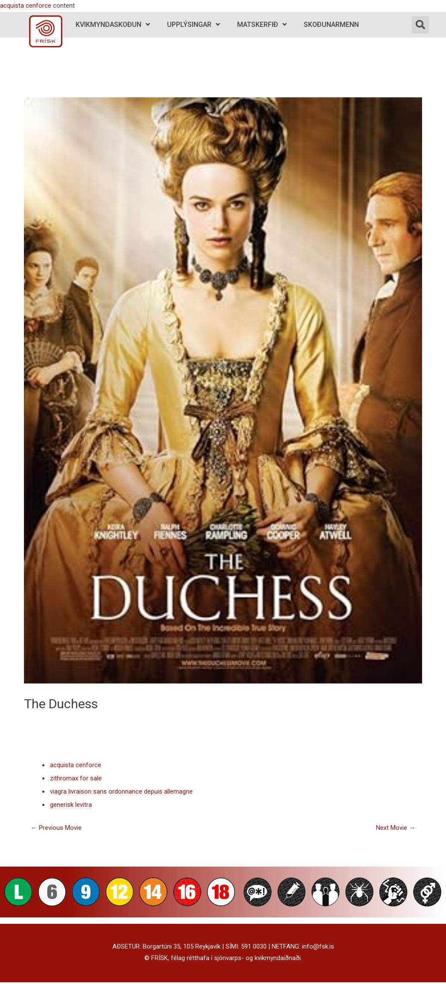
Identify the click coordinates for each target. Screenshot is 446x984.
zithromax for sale (76, 779)
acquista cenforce (25, 5)
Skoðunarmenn (331, 24)
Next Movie (395, 829)
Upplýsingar (193, 24)
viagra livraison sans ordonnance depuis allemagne (121, 792)
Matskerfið (262, 24)
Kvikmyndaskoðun (113, 24)
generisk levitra (71, 806)
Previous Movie (56, 829)
